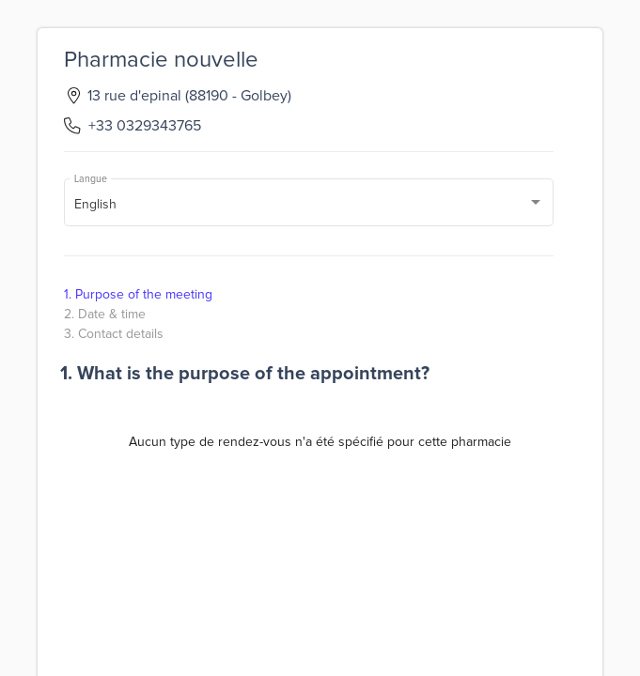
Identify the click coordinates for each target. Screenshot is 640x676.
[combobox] (309, 205)
